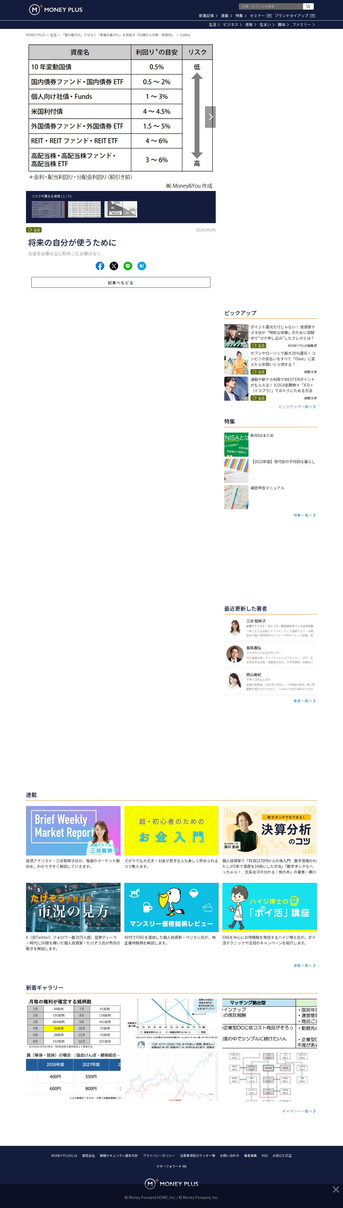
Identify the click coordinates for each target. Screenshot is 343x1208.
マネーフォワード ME (171, 1166)
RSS (265, 1155)
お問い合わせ (229, 1155)
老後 (250, 24)
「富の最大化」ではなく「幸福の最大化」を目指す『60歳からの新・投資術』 (118, 34)
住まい (267, 24)
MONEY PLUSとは (64, 1155)
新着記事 (208, 15)
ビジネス (232, 24)
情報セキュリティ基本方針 (119, 1155)
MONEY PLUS (35, 34)
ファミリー (303, 24)
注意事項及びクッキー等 (197, 1155)
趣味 (283, 24)
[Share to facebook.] (100, 266)
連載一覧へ (303, 965)
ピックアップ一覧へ (295, 406)
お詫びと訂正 (282, 1155)
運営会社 (88, 1155)
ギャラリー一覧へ (297, 1111)
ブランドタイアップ (295, 15)
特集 (241, 15)
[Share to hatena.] (141, 266)
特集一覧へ (303, 515)
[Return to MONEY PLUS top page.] (55, 9)
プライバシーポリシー (159, 1155)
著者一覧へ (303, 700)
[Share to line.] (128, 266)
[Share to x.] (114, 266)
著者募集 (250, 1155)
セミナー (260, 15)
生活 (214, 24)
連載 (226, 15)
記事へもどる (121, 282)
